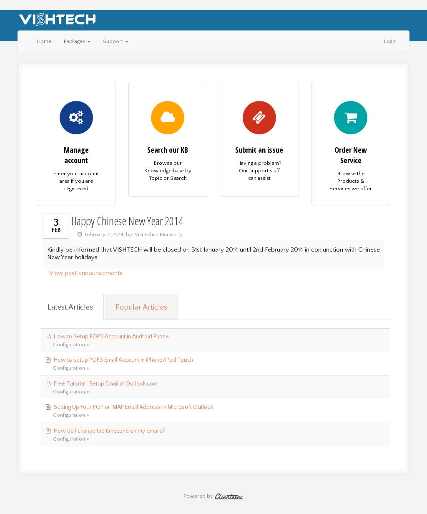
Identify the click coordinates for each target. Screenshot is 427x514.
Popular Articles (141, 307)
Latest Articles (70, 307)
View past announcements (86, 273)
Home (44, 41)
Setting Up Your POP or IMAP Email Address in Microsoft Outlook (133, 407)
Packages (77, 41)
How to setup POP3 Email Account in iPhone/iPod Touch (123, 360)
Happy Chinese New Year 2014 (127, 221)
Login (390, 41)
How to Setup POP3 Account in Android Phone (111, 336)
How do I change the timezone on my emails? (109, 431)
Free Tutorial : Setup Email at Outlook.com (106, 383)
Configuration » (71, 345)
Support (115, 41)
